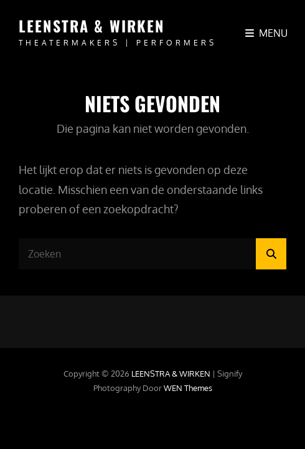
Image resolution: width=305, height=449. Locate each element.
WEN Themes (188, 388)
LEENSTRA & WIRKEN (92, 25)
